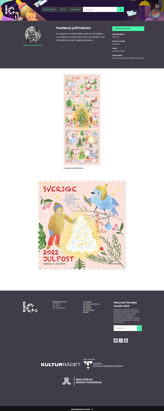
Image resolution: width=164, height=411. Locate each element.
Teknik (63, 9)
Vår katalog (87, 308)
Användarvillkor (80, 409)
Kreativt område (49, 9)
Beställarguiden (88, 310)
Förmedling (87, 302)
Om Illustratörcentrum (91, 304)
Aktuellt (86, 312)
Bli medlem (87, 306)
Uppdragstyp (75, 9)
